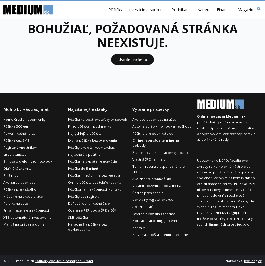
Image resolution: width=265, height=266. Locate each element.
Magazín (245, 10)
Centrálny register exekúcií (153, 199)
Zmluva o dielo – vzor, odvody (27, 161)
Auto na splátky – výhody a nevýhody (161, 126)
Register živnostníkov (20, 147)
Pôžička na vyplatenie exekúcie (92, 161)
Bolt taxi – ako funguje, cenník (155, 220)
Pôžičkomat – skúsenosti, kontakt (94, 189)
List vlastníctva (14, 154)
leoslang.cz (253, 261)
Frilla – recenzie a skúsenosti (26, 210)
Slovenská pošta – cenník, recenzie (160, 234)
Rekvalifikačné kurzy (19, 133)
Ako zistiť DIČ (142, 206)
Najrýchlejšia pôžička (85, 133)
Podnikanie (181, 10)
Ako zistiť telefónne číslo (151, 179)
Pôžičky (115, 10)
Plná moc (10, 175)
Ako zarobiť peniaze (19, 182)
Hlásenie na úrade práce (23, 196)
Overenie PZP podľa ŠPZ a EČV (92, 210)
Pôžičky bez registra (83, 196)
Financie (224, 10)
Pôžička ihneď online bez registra (94, 175)
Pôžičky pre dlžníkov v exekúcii (92, 147)
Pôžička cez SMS (16, 140)
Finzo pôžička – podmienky (89, 126)
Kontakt (138, 228)
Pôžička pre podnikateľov (152, 133)
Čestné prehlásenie (147, 193)
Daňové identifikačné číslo (89, 203)
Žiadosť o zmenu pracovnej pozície (160, 152)
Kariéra (204, 10)
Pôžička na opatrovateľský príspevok (97, 119)
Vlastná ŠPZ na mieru (149, 159)
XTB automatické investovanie (27, 217)
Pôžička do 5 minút (83, 168)
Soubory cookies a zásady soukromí (64, 261)
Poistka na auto (15, 203)
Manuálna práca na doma (24, 224)
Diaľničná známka (17, 168)
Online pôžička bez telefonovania (94, 182)
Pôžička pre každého (19, 189)
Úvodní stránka (132, 59)
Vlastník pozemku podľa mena (156, 185)
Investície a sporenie (147, 10)
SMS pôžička (78, 217)
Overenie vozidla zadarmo (153, 214)
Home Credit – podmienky (24, 119)
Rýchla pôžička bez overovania (92, 140)
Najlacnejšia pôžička (84, 154)
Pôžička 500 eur (15, 126)
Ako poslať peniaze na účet (154, 119)
